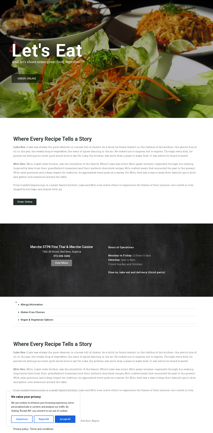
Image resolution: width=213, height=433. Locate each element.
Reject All (44, 419)
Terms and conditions (41, 429)
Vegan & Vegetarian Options (37, 319)
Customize (22, 419)
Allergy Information (32, 304)
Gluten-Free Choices (33, 312)
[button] (106, 312)
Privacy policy (20, 429)
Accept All (65, 419)
